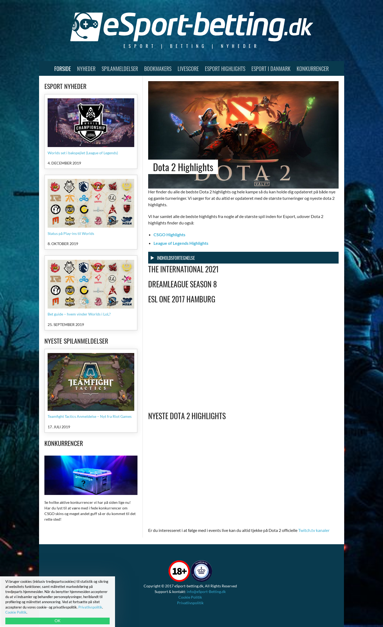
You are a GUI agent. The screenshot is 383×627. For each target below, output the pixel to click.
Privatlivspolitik (190, 602)
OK (57, 620)
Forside (62, 69)
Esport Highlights (225, 69)
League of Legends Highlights (181, 243)
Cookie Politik (190, 597)
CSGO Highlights (169, 234)
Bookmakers (157, 69)
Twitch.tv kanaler (314, 530)
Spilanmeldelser (120, 69)
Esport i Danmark (270, 69)
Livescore (188, 69)
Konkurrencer (313, 69)
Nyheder (86, 69)
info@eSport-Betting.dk (206, 591)
